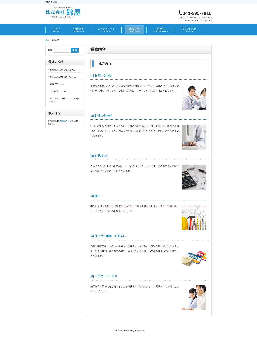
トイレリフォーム (58, 91)
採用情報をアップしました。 (63, 70)
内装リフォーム (57, 84)
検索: (50, 50)
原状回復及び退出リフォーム (63, 77)
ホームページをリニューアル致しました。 (65, 100)
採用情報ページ (65, 121)
